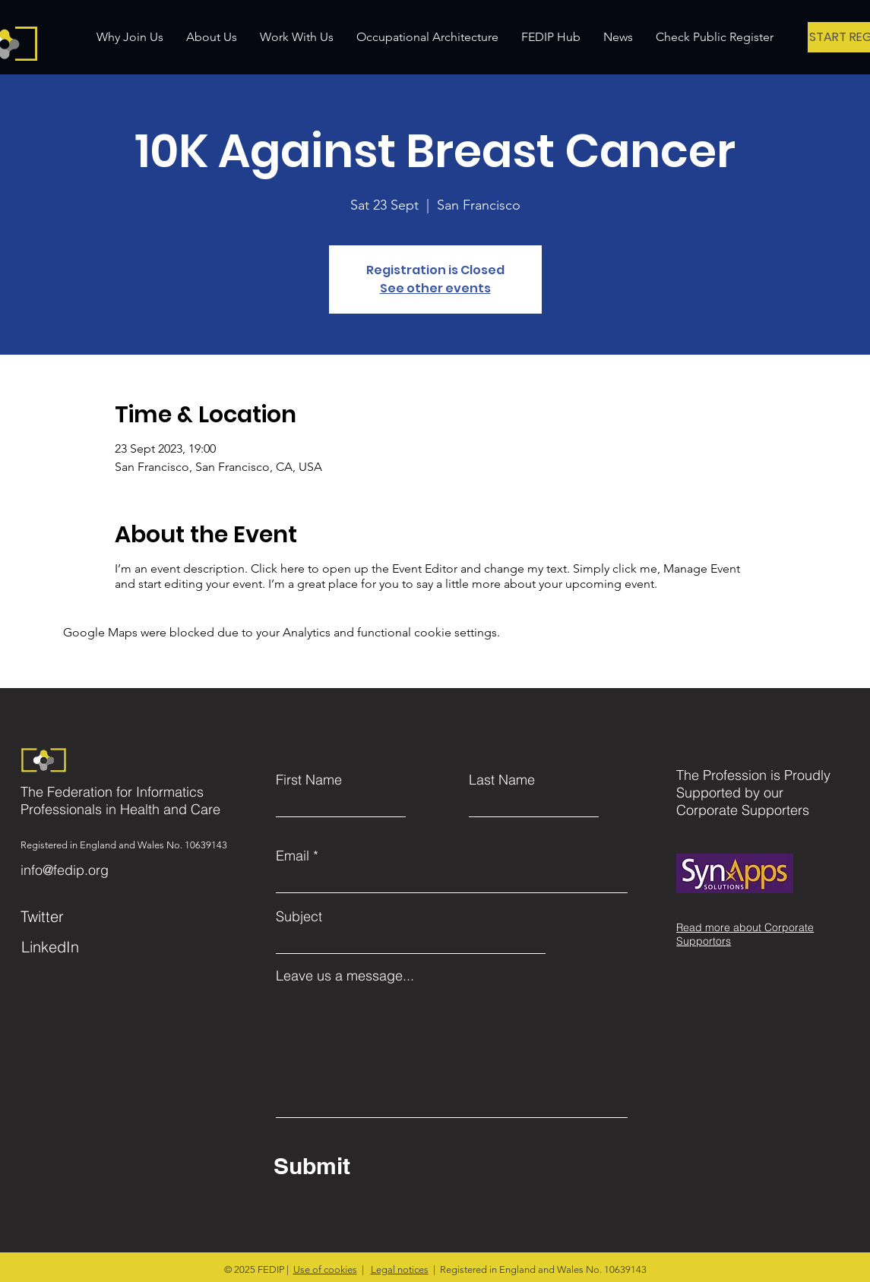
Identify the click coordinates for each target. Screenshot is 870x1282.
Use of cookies (325, 1269)
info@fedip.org (65, 870)
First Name (309, 780)
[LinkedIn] (92, 946)
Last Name (502, 780)
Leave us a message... (345, 976)
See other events (435, 288)
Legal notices (400, 1269)
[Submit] (413, 1166)
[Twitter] (92, 916)
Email (292, 856)
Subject (299, 917)
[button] (211, 37)
